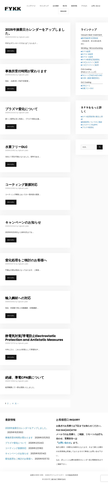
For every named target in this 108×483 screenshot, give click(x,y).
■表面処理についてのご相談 (91, 122)
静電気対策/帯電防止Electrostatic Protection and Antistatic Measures (34, 338)
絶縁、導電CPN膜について (24, 377)
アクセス (84, 6)
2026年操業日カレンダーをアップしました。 (35, 31)
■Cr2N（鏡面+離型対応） (91, 78)
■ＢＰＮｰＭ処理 (87, 54)
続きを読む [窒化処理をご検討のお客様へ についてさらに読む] (10, 278)
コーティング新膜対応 (21, 184)
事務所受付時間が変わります (26, 71)
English (63, 11)
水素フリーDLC (16, 147)
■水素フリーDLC (87, 88)
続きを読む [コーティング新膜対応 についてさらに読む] (10, 202)
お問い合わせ (95, 6)
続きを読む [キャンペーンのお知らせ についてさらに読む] (10, 240)
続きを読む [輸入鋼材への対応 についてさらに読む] (10, 316)
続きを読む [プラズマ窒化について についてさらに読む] (10, 127)
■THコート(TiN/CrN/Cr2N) (91, 75)
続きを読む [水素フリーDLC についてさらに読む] (10, 164)
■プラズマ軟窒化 (87, 127)
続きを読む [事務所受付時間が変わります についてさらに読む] (10, 89)
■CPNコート (85, 85)
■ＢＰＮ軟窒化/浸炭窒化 (90, 59)
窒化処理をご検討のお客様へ (26, 260)
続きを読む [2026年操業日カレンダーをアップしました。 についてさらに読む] (10, 51)
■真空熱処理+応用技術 (89, 38)
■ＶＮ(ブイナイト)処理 (90, 65)
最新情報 (74, 6)
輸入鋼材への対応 (18, 298)
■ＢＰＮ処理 (85, 51)
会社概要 (56, 6)
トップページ (31, 6)
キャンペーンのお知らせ (23, 222)
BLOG (65, 6)
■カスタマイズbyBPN (89, 125)
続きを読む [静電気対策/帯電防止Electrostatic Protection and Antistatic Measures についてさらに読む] (10, 357)
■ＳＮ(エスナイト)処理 (90, 62)
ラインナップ (44, 6)
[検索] (100, 147)
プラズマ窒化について (21, 109)
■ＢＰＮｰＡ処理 (87, 57)
